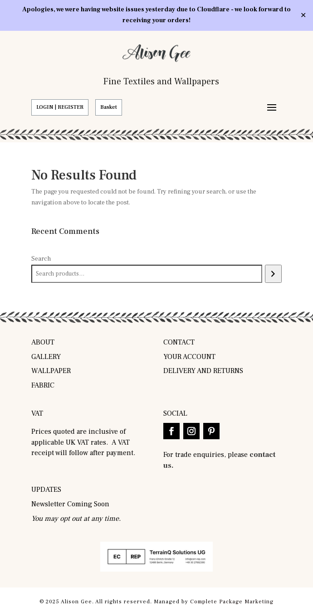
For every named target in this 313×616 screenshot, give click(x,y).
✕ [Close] (303, 15)
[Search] (273, 274)
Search (41, 259)
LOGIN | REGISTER (59, 107)
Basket (108, 107)
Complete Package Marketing (232, 601)
